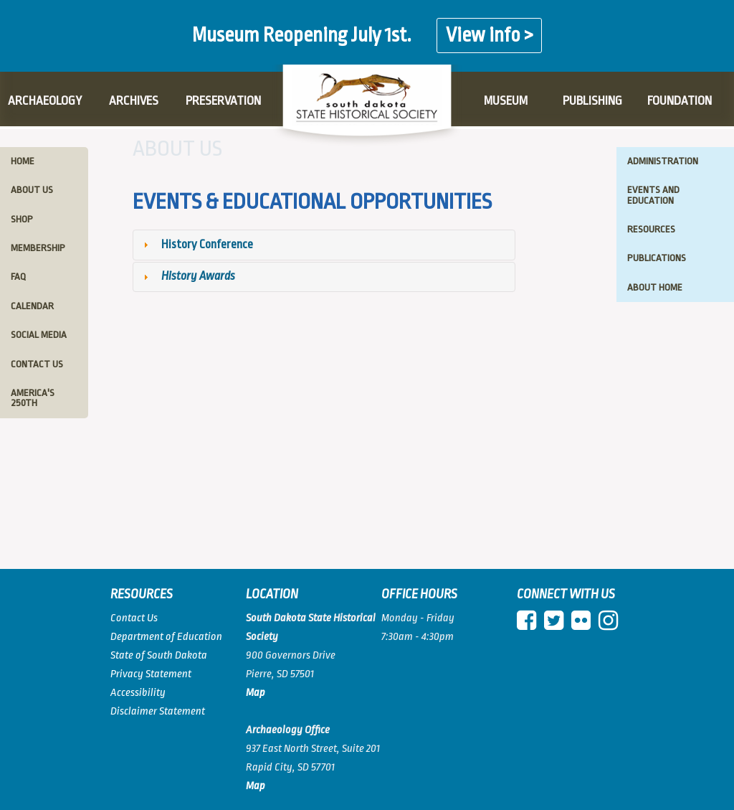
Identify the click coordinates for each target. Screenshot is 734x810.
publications (656, 258)
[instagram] (611, 625)
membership (38, 247)
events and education (653, 194)
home (22, 161)
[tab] (324, 245)
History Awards (198, 276)
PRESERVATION (223, 101)
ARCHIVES (133, 101)
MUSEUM (506, 101)
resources (651, 229)
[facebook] (529, 625)
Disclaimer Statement (157, 711)
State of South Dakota (158, 655)
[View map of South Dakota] (255, 693)
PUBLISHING (592, 101)
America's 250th (32, 397)
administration (662, 161)
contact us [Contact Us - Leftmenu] (37, 364)
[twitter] (556, 625)
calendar (32, 306)
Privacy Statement (150, 674)
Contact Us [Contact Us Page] (134, 618)
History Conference (207, 244)
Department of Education (166, 637)
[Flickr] (583, 625)
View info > (489, 35)
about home (654, 287)
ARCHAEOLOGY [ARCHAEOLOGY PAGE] (45, 101)
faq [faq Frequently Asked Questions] (18, 276)
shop (22, 219)
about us (32, 189)
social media (39, 334)
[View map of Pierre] (255, 786)
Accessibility (138, 693)
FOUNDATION (679, 101)
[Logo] (367, 106)
